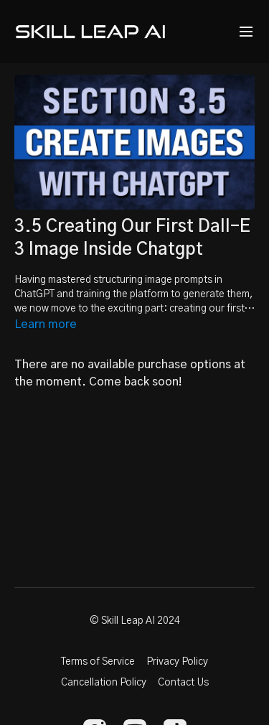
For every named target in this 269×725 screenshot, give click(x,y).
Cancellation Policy (103, 683)
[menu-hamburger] (246, 32)
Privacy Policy (177, 662)
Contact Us (183, 683)
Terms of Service (98, 662)
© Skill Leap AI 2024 (135, 621)
